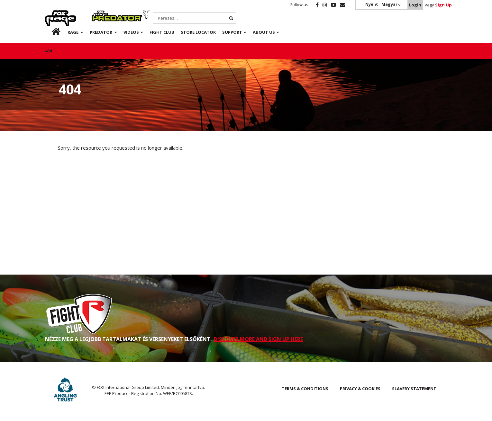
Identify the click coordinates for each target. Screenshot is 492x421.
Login (415, 5)
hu (51, 32)
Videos (131, 32)
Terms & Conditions (305, 388)
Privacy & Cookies (360, 388)
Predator (102, 13)
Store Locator (198, 32)
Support (232, 32)
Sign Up (443, 5)
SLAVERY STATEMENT (414, 388)
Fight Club (162, 32)
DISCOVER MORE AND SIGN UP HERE (258, 339)
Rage (51, 13)
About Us (264, 32)
